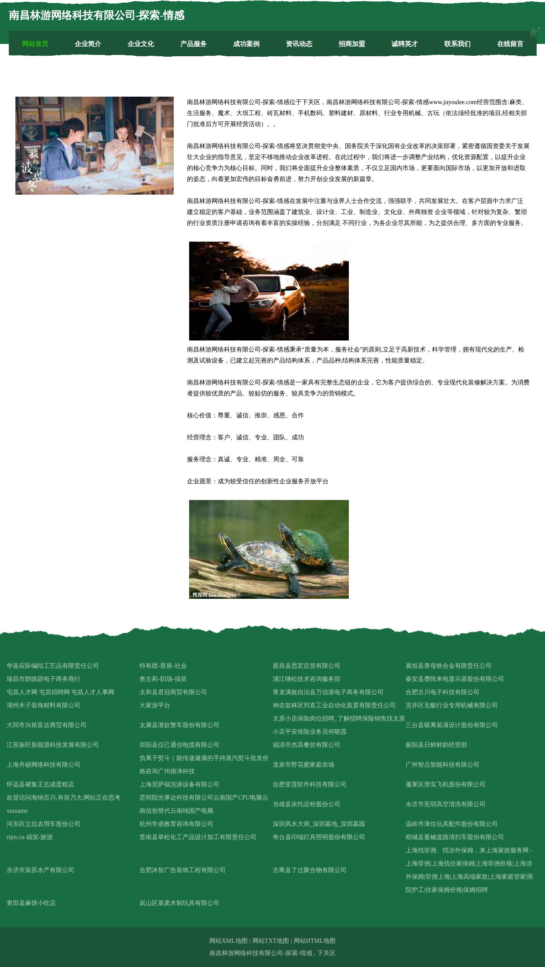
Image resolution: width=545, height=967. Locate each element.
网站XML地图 (228, 941)
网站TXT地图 (270, 941)
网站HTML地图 (315, 941)
